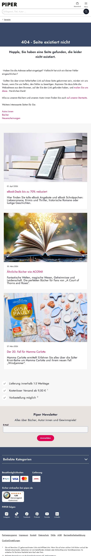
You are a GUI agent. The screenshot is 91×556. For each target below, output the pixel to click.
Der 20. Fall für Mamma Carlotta (26, 352)
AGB (60, 535)
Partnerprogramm (9, 535)
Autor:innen (7, 111)
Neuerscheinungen (11, 118)
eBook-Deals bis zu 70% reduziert (27, 191)
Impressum (23, 535)
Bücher (5, 114)
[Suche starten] (86, 11)
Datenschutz (43, 535)
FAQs (53, 535)
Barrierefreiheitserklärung (74, 535)
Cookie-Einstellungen (11, 540)
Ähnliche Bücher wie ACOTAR (25, 272)
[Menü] (23, 492)
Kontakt (33, 535)
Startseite (7, 19)
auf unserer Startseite (77, 97)
